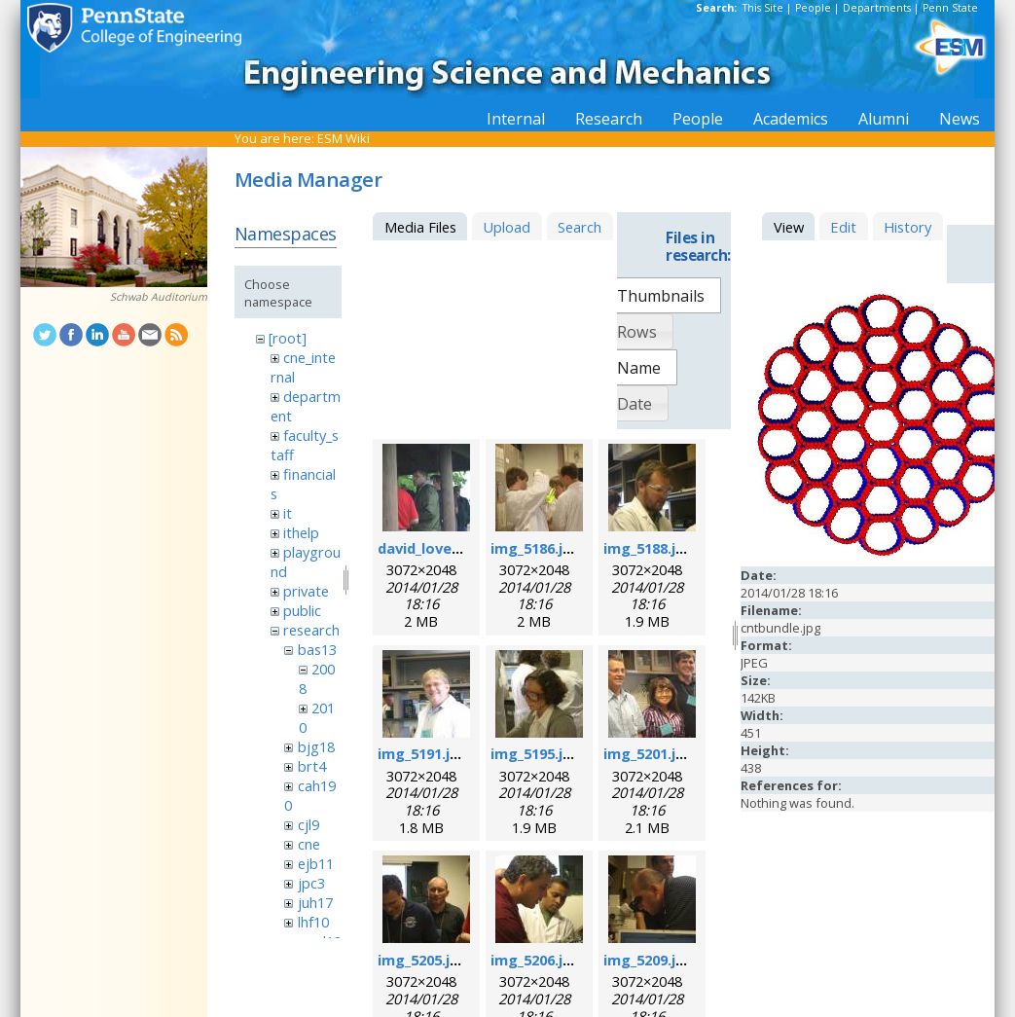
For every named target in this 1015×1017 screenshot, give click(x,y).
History (907, 226)
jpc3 (311, 882)
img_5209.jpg (648, 959)
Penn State (950, 8)
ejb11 (316, 863)
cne (309, 844)
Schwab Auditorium (158, 297)
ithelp (301, 532)
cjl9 (308, 824)
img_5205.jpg (423, 959)
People (813, 8)
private (306, 590)
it (287, 513)
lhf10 (313, 921)
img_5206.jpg (535, 959)
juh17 (315, 902)
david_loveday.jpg (440, 548)
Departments (877, 8)
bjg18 (316, 746)
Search (579, 226)
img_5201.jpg (648, 753)
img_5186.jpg (535, 548)
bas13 (317, 649)
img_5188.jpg (648, 548)
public (302, 610)
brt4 (312, 766)
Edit (843, 226)
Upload (506, 226)
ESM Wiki (343, 138)
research (311, 629)
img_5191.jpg (423, 753)
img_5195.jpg (535, 753)
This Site (763, 8)
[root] (288, 337)
